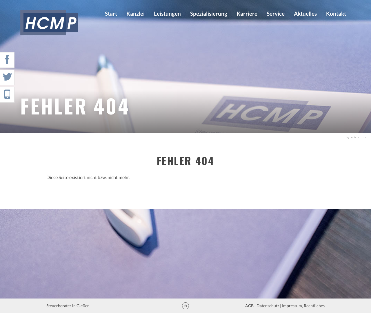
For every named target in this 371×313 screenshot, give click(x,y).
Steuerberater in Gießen (68, 305)
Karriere (247, 13)
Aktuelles (305, 13)
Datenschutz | (269, 305)
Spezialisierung (208, 13)
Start (111, 13)
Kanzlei (135, 13)
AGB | (250, 305)
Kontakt (336, 13)
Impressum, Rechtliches (303, 305)
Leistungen (167, 13)
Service (276, 13)
